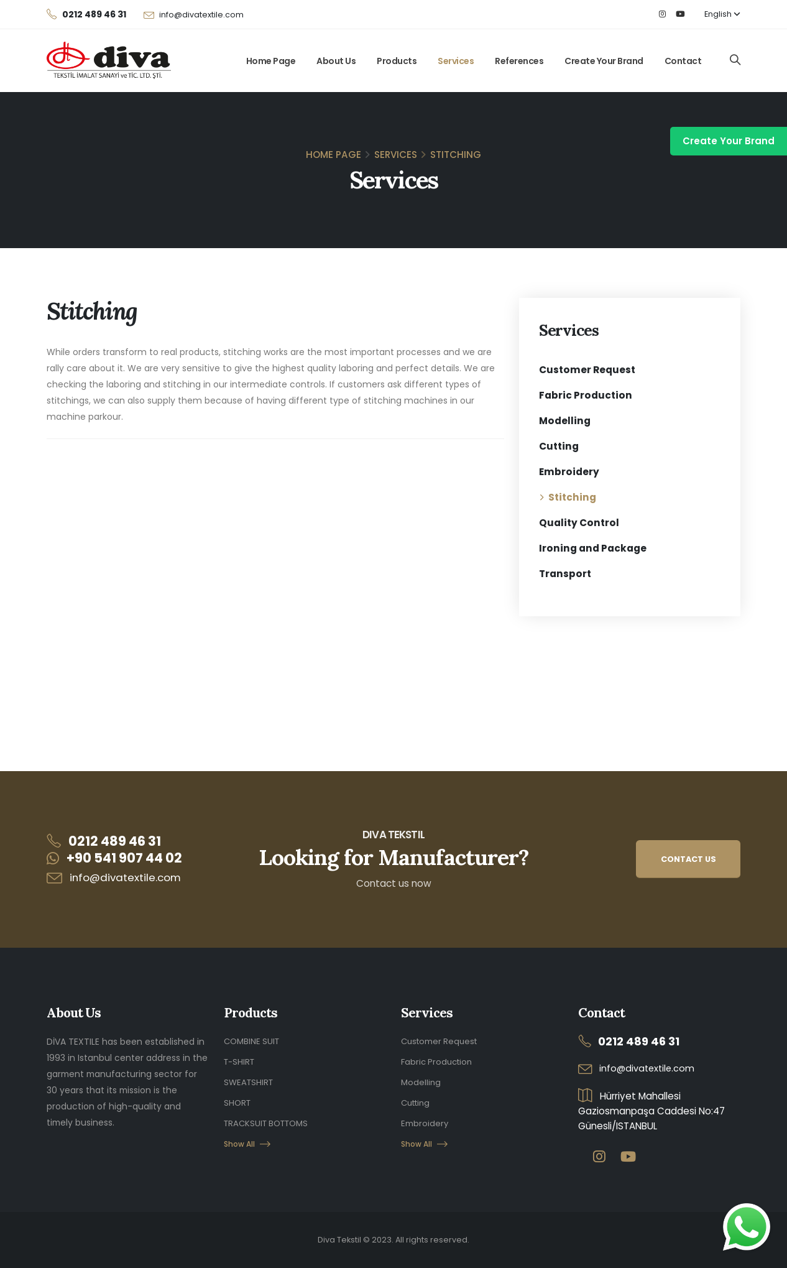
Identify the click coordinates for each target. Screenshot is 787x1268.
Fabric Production (585, 395)
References (519, 61)
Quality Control (579, 522)
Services (456, 61)
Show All (248, 1141)
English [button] (722, 14)
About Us (336, 61)
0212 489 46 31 (114, 841)
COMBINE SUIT (253, 1041)
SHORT (238, 1100)
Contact (683, 61)
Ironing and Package (593, 548)
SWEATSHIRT (250, 1081)
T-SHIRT (240, 1061)
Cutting (559, 446)
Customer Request (587, 369)
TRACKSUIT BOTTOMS (269, 1120)
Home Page (271, 61)
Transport (565, 573)
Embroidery (569, 471)
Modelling (565, 420)
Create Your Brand (603, 61)
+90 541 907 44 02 (124, 858)
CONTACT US (688, 859)
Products (397, 61)
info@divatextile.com (201, 14)
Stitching (572, 497)
